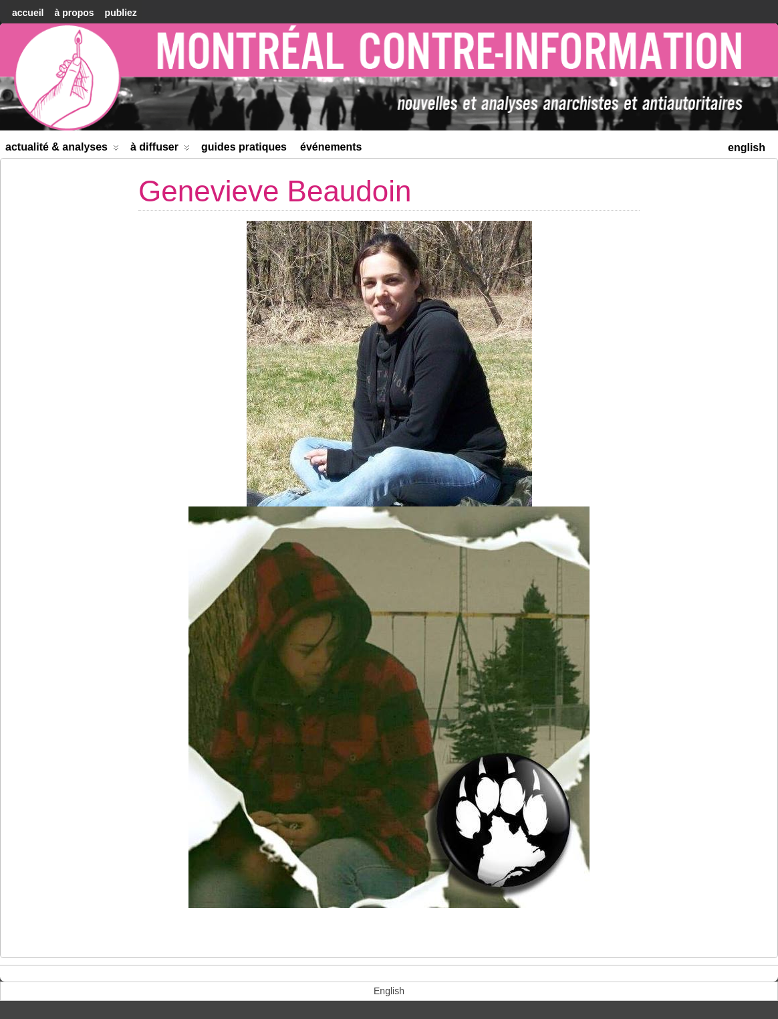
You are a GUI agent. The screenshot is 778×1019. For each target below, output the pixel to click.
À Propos (74, 12)
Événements (331, 147)
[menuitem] (747, 146)
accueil (27, 12)
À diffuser (160, 149)
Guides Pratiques (244, 147)
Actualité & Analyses (62, 149)
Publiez (121, 12)
